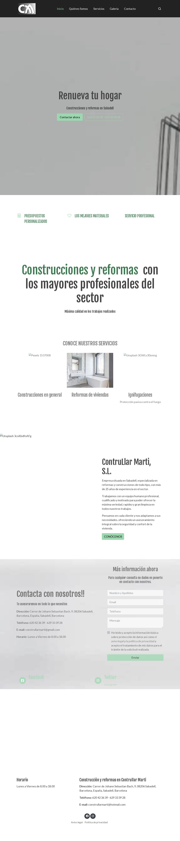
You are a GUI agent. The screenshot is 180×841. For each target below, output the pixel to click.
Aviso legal (77, 822)
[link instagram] (92, 815)
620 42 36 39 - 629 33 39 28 (103, 117)
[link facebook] (87, 815)
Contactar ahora (70, 117)
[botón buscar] (159, 8)
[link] (27, 8)
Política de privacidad (96, 822)
